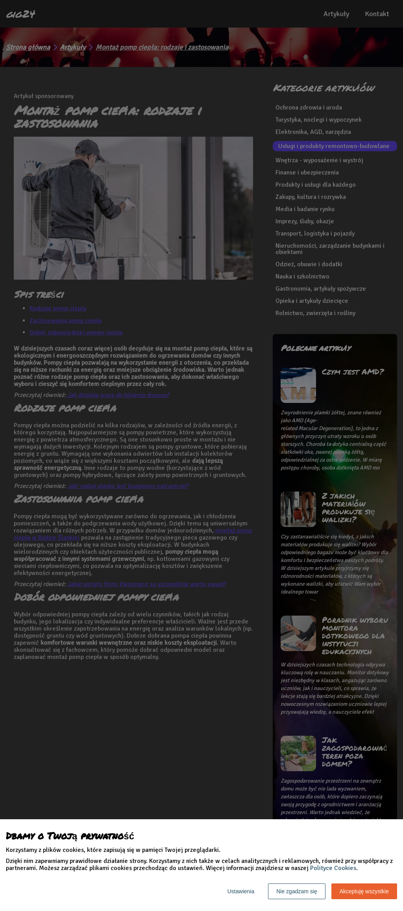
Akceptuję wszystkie (364, 891)
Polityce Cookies (333, 868)
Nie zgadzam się (296, 891)
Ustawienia (240, 891)
